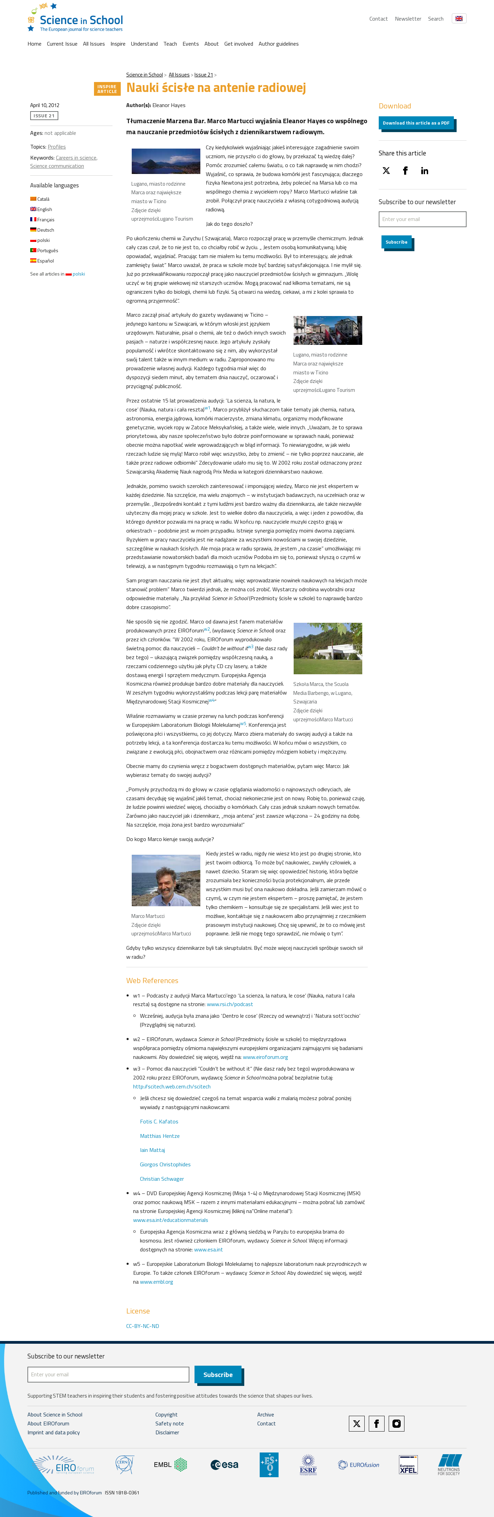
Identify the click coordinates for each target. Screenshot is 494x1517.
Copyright (166, 1415)
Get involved (238, 43)
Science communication (57, 166)
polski (40, 240)
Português (44, 250)
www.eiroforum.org (265, 1057)
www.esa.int (208, 1249)
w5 (243, 723)
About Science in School (54, 1415)
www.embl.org (156, 1281)
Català (39, 198)
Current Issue (62, 43)
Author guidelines (279, 43)
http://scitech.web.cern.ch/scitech (172, 1086)
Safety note (169, 1424)
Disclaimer (167, 1432)
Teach (170, 43)
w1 (207, 407)
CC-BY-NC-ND (142, 1326)
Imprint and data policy (53, 1432)
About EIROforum (48, 1424)
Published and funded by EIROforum (64, 1492)
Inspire (118, 43)
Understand (144, 43)
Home (34, 43)
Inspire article (107, 89)
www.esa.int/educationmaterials (170, 1220)
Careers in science (76, 157)
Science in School (144, 75)
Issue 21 (204, 75)
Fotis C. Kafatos (159, 1121)
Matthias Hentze (160, 1136)
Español (42, 260)
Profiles (57, 146)
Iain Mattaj (152, 1150)
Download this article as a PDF (416, 122)
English (41, 209)
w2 (207, 629)
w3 (251, 646)
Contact (378, 18)
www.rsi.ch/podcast (230, 1004)
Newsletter (408, 18)
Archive (265, 1415)
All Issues (94, 43)
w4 (211, 700)
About (211, 43)
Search (436, 18)
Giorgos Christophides (165, 1164)
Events (191, 43)
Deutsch (42, 229)
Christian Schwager (162, 1179)
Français (42, 219)
